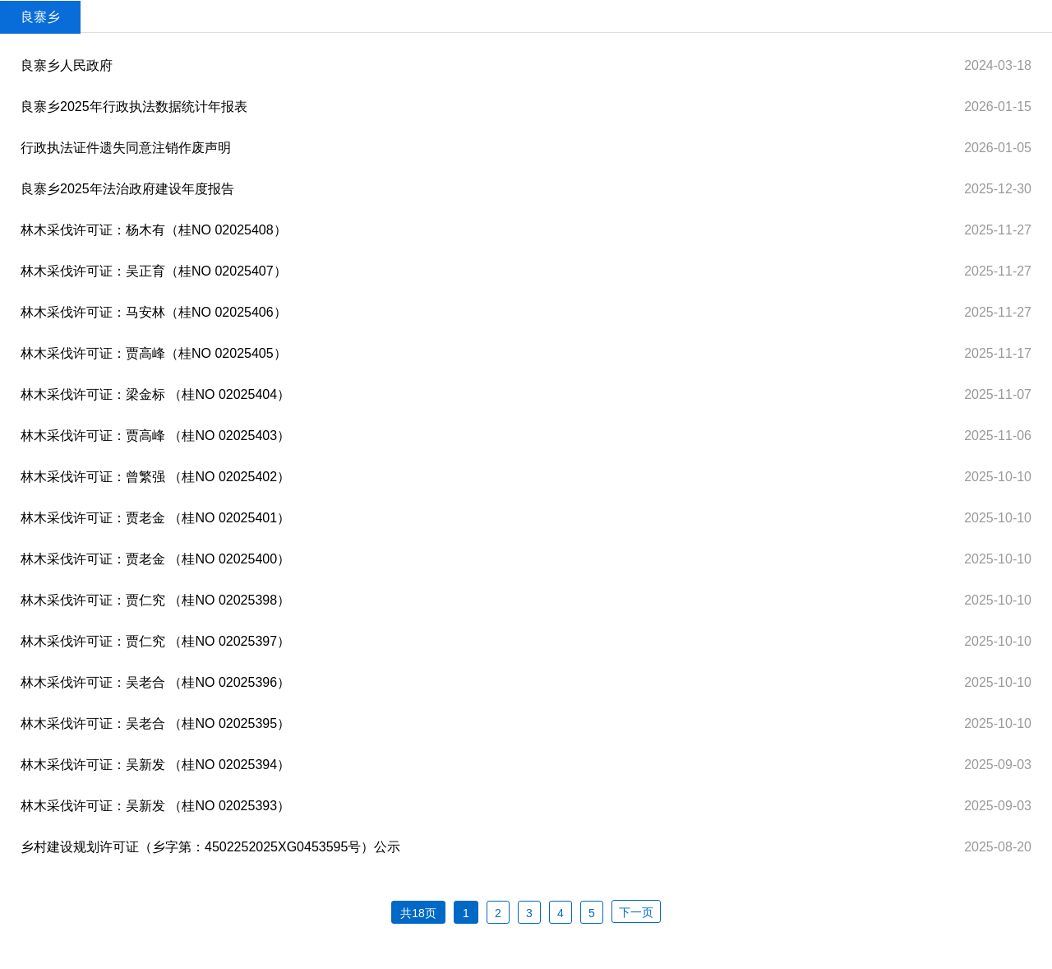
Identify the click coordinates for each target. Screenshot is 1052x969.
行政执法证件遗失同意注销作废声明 (126, 148)
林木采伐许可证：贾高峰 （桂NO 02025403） (155, 436)
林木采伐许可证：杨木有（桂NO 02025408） (154, 230)
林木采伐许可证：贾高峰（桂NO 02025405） (154, 353)
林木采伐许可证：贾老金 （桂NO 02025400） (155, 559)
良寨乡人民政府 (67, 65)
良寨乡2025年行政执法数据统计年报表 (134, 107)
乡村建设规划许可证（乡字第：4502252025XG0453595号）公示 (210, 847)
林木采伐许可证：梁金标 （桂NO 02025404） (155, 394)
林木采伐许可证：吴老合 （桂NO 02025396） (155, 682)
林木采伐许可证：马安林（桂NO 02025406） (154, 312)
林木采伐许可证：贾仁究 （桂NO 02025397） (155, 641)
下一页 (636, 912)
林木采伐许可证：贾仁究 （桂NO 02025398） (155, 600)
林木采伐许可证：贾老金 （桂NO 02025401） (155, 518)
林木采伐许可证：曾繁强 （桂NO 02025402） (155, 477)
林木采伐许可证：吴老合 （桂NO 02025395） (155, 723)
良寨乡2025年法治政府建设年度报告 (127, 189)
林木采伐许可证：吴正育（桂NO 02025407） (154, 271)
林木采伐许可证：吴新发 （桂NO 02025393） (155, 806)
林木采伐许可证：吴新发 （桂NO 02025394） (155, 765)
